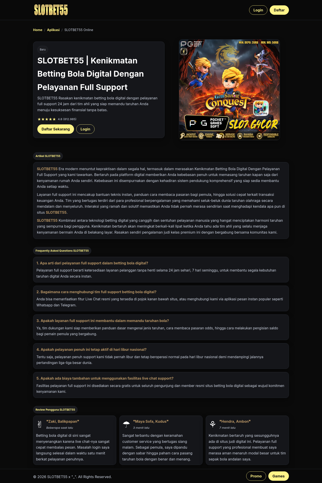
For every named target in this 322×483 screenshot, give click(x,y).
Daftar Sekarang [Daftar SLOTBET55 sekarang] (56, 129)
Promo (256, 476)
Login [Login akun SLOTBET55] (85, 129)
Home (37, 30)
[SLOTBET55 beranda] (51, 10)
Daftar (279, 10)
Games (279, 476)
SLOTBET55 (47, 169)
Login (258, 10)
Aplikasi (53, 30)
